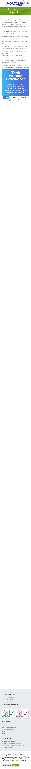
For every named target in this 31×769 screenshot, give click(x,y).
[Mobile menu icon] (3, 3)
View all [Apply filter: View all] (6, 97)
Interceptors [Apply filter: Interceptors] (14, 97)
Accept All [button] (15, 765)
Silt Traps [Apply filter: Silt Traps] (20, 100)
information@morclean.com (10, 704)
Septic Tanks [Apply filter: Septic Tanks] (11, 100)
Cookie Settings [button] (7, 765)
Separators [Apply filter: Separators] (24, 97)
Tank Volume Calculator (15, 76)
